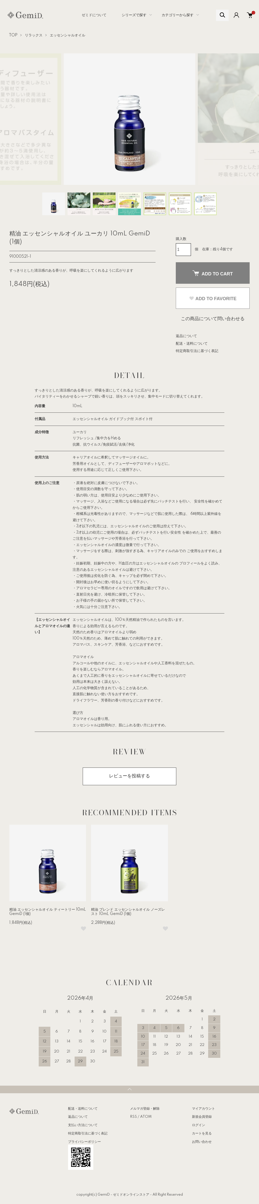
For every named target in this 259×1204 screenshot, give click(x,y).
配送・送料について (192, 344)
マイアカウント (203, 1108)
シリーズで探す (134, 15)
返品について (186, 336)
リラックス (33, 35)
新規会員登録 (202, 1117)
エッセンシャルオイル (67, 35)
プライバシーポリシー (84, 1142)
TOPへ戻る (129, 1089)
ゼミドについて (94, 15)
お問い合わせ (202, 1142)
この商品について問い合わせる (213, 318)
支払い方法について (83, 1125)
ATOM (146, 1117)
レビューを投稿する (129, 776)
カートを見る (202, 1133)
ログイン (198, 1125)
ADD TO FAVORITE (212, 298)
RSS (133, 1117)
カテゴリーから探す (177, 15)
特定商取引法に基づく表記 (197, 351)
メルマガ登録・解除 (145, 1108)
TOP (13, 35)
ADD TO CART (212, 273)
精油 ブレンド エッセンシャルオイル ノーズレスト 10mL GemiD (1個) (128, 912)
